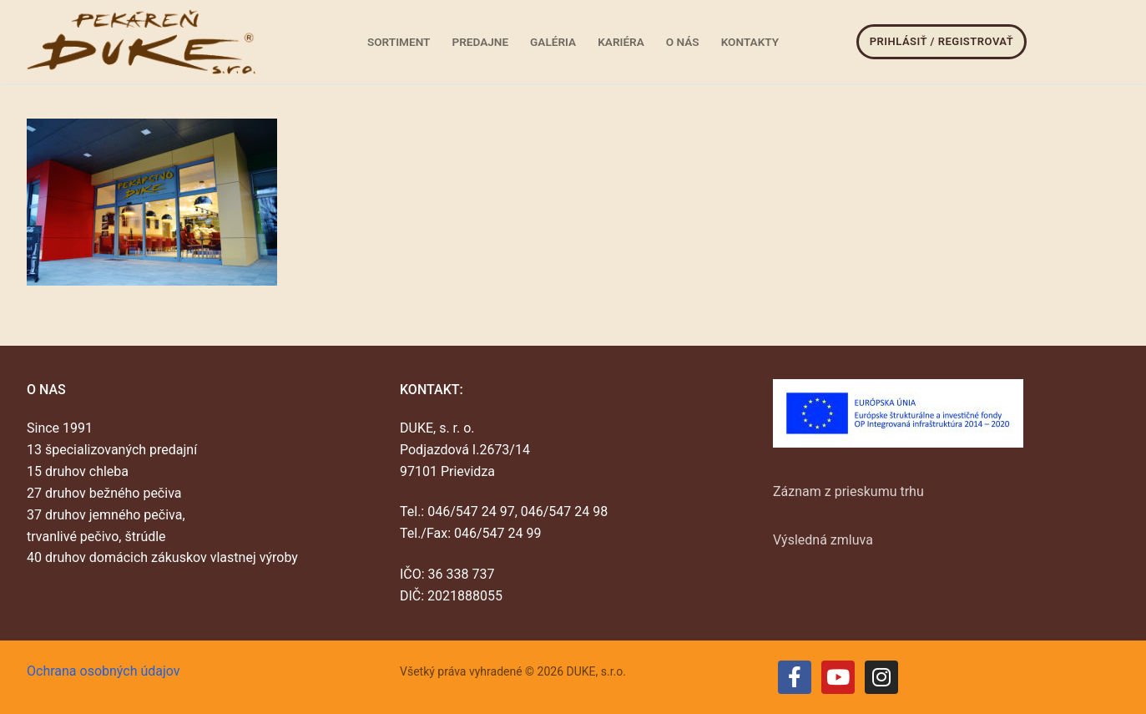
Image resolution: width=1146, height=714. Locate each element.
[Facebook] (794, 677)
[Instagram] (881, 677)
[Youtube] (838, 677)
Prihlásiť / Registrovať (941, 41)
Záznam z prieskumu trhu (848, 491)
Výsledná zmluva (823, 540)
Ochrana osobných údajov (103, 671)
